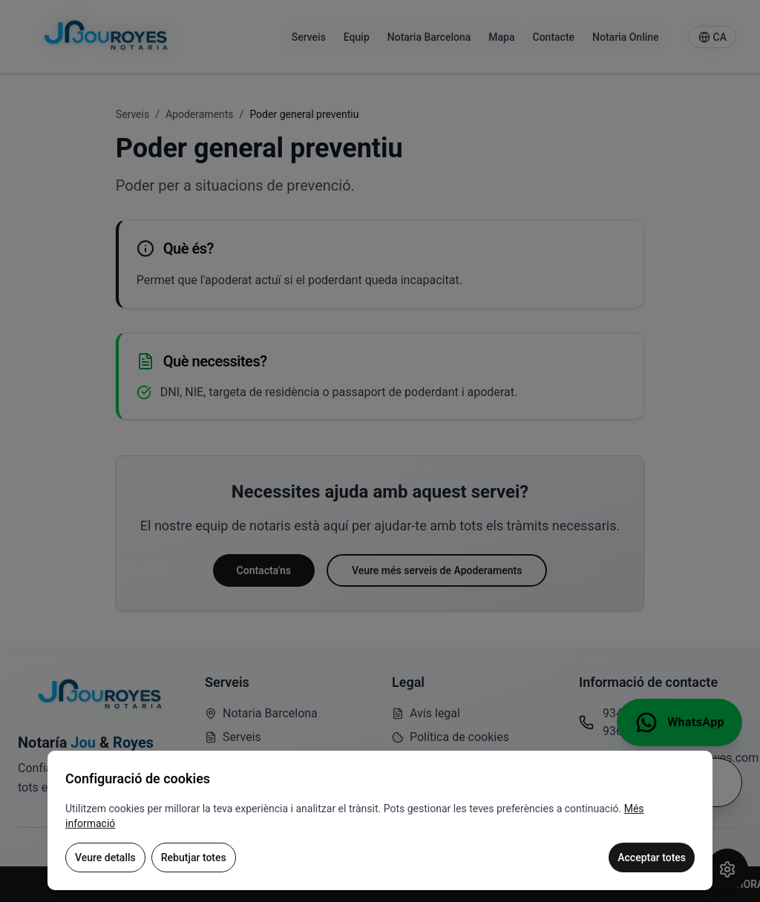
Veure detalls (105, 857)
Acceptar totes (652, 857)
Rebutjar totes (193, 857)
